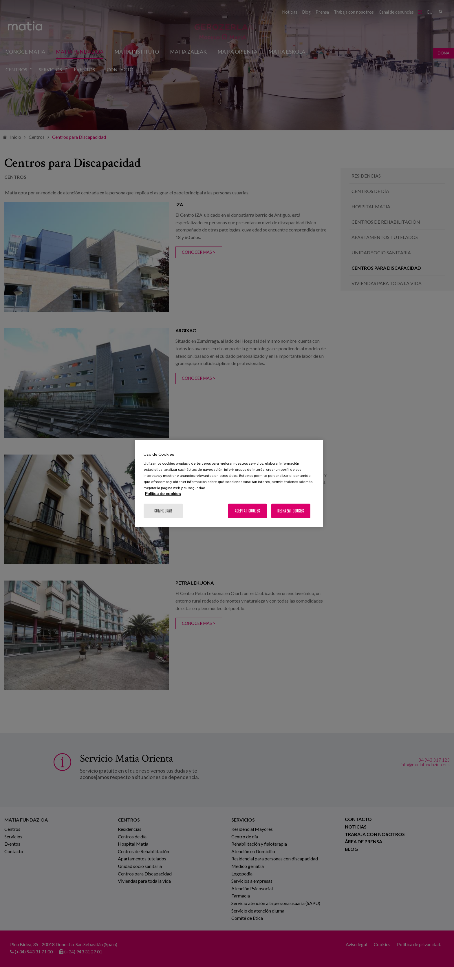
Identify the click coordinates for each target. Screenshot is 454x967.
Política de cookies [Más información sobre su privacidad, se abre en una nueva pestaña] (163, 493)
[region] (229, 483)
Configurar (163, 510)
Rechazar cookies (290, 510)
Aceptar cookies (247, 510)
